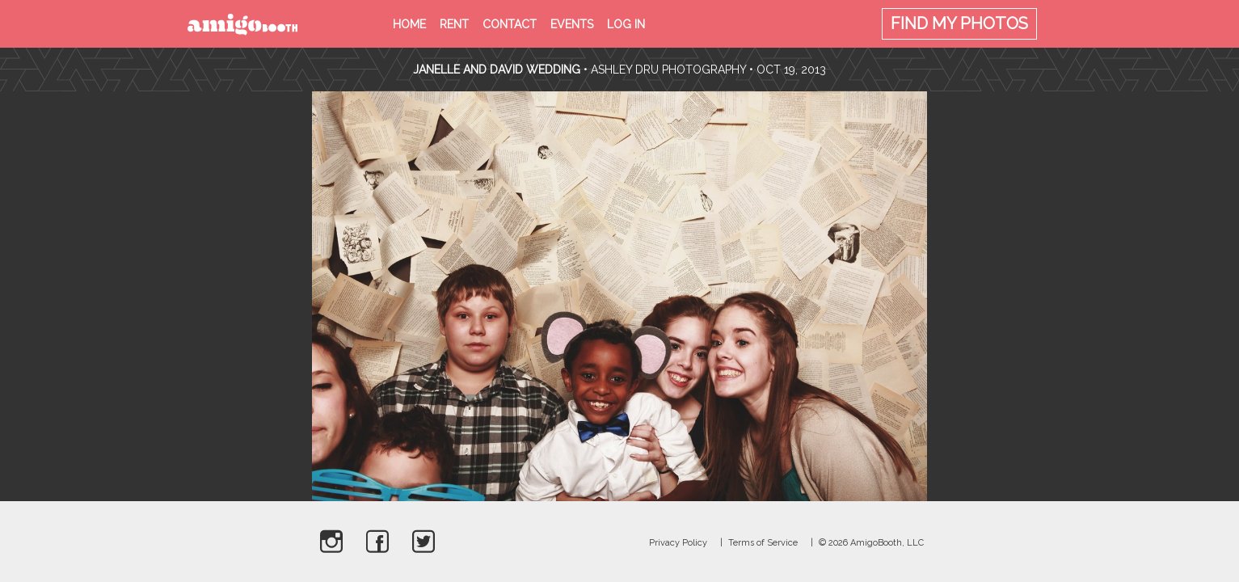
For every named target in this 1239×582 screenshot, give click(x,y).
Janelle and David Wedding (496, 69)
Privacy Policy (678, 543)
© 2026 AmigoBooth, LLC (871, 543)
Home (409, 24)
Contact (510, 24)
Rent (454, 24)
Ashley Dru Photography (668, 69)
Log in (626, 24)
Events (571, 24)
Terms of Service (763, 543)
